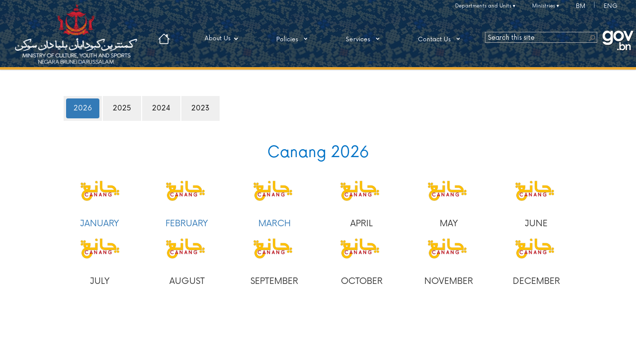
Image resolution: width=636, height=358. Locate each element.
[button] (592, 37)
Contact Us (441, 39)
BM (580, 6)
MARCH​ (274, 223)
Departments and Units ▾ (485, 6)
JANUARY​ (99, 223)
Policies (293, 39)
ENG (611, 6)
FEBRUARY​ (186, 223)
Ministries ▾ (545, 6)
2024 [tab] (161, 108)
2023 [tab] (200, 108)
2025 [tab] (122, 108)
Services (364, 39)
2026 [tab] (83, 108)
